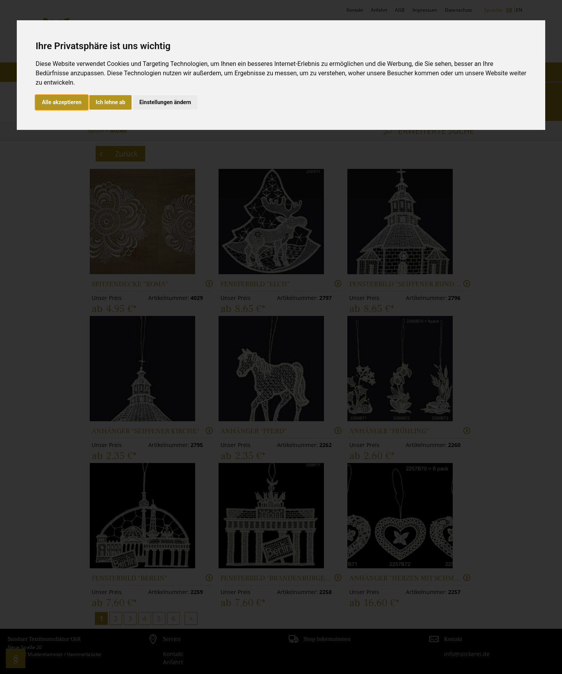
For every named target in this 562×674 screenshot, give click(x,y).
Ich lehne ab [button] (110, 102)
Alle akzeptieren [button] (62, 102)
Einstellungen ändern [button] (165, 102)
